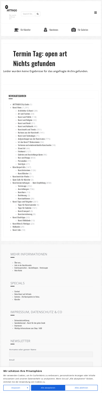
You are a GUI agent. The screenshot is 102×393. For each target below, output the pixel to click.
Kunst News (17, 107)
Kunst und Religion (25, 119)
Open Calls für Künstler (21, 179)
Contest (17, 291)
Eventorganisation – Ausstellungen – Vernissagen (31, 268)
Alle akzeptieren (82, 387)
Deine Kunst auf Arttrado (22, 294)
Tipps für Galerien (24, 207)
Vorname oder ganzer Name (22, 349)
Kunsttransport (24, 211)
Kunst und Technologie (26, 135)
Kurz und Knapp (24, 157)
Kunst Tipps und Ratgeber (23, 201)
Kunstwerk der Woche (21, 176)
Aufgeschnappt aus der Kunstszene (31, 138)
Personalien (22, 160)
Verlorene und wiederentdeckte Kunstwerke (34, 145)
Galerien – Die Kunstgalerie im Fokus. (27, 297)
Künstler (17, 299)
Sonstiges (21, 163)
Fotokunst (22, 151)
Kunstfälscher (23, 173)
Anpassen (15, 387)
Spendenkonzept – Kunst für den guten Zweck (29, 323)
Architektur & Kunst (25, 110)
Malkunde (16, 226)
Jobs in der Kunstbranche (22, 265)
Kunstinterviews (24, 170)
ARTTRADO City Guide (21, 104)
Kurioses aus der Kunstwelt (28, 132)
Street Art (22, 148)
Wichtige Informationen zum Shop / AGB (28, 328)
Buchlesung (22, 195)
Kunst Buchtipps (19, 217)
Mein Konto (18, 270)
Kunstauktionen (24, 198)
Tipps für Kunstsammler (27, 204)
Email (11, 360)
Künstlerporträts (19, 167)
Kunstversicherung (25, 214)
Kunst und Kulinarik (25, 126)
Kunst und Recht (24, 123)
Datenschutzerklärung (21, 320)
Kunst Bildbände (24, 220)
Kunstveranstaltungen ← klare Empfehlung (29, 182)
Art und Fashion (24, 113)
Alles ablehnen (47, 387)
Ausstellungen (23, 188)
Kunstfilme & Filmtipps (21, 223)
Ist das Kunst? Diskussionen (29, 141)
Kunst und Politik (24, 116)
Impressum (18, 325)
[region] (51, 380)
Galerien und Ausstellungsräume (30, 154)
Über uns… (17, 262)
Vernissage (22, 185)
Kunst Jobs (17, 229)
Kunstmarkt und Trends (27, 129)
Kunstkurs (22, 192)
